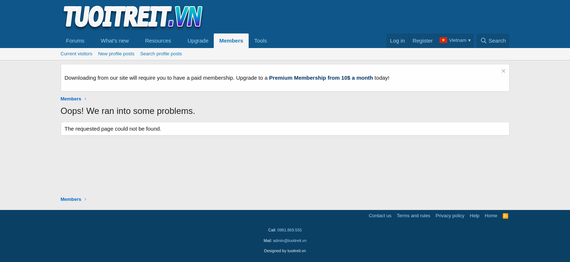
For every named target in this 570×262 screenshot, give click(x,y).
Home (491, 215)
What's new (115, 40)
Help (474, 215)
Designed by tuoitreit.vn (285, 251)
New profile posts (116, 53)
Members (231, 40)
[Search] (493, 40)
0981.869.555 (289, 230)
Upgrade (198, 40)
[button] (90, 40)
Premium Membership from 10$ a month (321, 78)
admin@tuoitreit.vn (289, 240)
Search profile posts (161, 53)
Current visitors (76, 53)
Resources (158, 40)
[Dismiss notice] (502, 72)
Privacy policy (449, 215)
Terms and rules (413, 215)
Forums (75, 40)
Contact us (380, 215)
